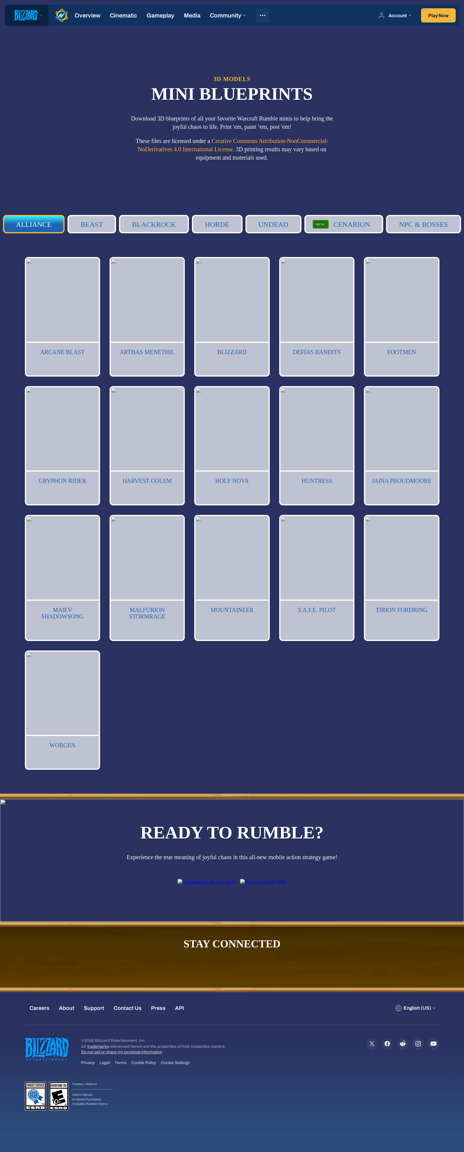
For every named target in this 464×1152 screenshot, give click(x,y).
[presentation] (27, 15)
